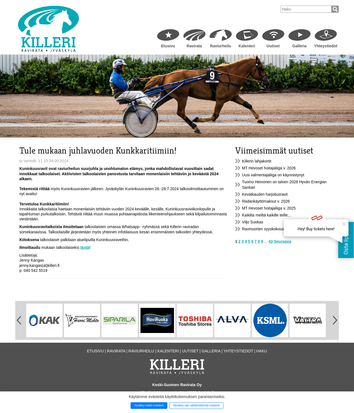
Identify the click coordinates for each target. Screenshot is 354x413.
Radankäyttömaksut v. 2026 (266, 201)
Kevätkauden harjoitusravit (265, 194)
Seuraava (282, 241)
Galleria (299, 46)
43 (271, 241)
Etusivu (168, 46)
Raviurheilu (220, 46)
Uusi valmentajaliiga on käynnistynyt (273, 175)
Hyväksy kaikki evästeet (149, 405)
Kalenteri (247, 46)
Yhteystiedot (325, 46)
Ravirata (194, 46)
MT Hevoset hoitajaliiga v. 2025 (269, 208)
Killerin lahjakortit (256, 161)
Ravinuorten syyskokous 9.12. (268, 229)
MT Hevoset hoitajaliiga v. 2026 (269, 168)
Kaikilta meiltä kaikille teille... (266, 215)
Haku (261, 351)
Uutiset (273, 46)
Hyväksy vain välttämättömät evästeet (196, 405)
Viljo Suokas (252, 222)
